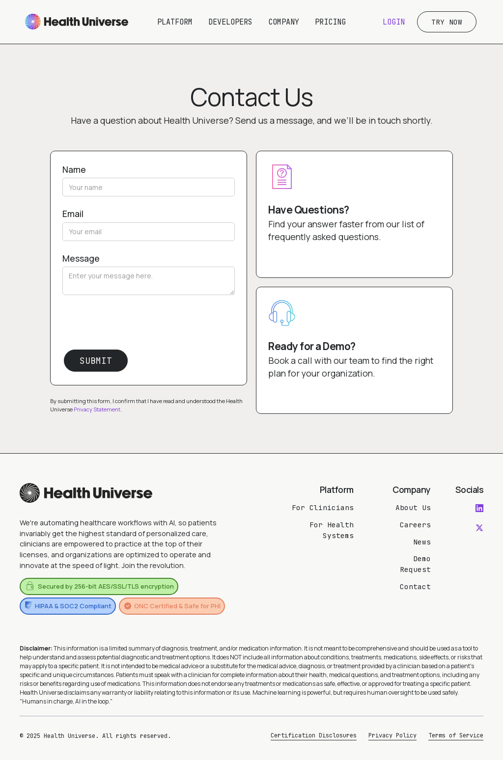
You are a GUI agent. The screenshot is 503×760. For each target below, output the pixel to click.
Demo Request (415, 564)
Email (73, 213)
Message (81, 258)
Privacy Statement (97, 409)
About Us (413, 507)
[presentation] (137, 325)
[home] (76, 21)
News (422, 541)
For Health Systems (331, 530)
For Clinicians (323, 507)
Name (74, 169)
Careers (415, 524)
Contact (415, 586)
